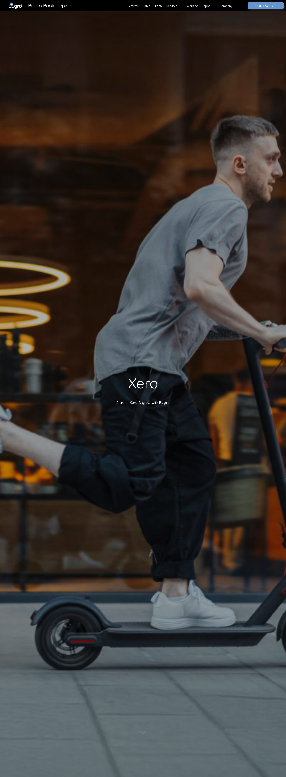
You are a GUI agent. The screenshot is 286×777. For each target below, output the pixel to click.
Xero (158, 6)
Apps (208, 6)
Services (173, 6)
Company (228, 6)
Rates (146, 6)
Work (192, 6)
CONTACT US (265, 5)
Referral (133, 6)
